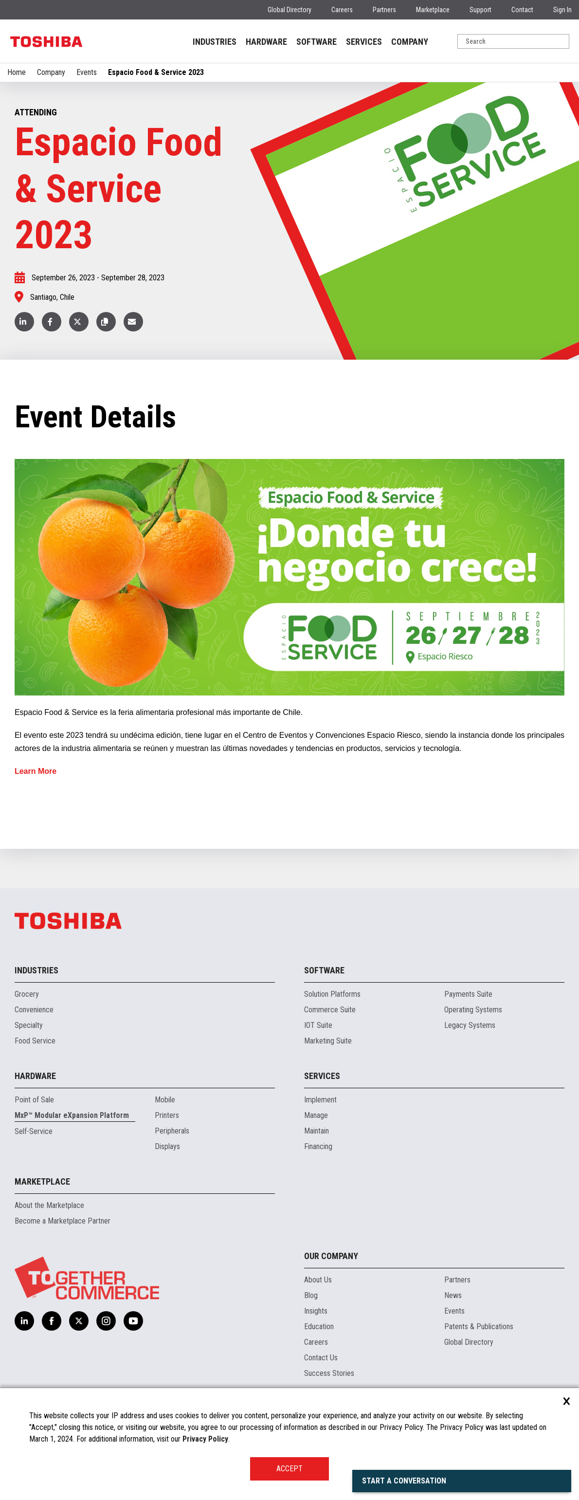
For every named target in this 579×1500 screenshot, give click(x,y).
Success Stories (329, 1373)
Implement (320, 1099)
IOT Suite (318, 1025)
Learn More (35, 771)
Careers (342, 10)
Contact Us (321, 1357)
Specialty (29, 1025)
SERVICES (364, 42)
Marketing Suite (328, 1040)
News (453, 1295)
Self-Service (34, 1131)
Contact (522, 10)
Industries (36, 970)
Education (319, 1326)
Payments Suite (468, 994)
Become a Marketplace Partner (62, 1221)
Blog (311, 1295)
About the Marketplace (49, 1205)
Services (322, 1076)
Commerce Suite (330, 1009)
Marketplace (433, 10)
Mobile (165, 1099)
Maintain (316, 1130)
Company (51, 72)
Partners (384, 10)
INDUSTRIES (214, 42)
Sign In (562, 10)
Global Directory (289, 10)
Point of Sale (34, 1099)
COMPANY (409, 42)
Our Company (331, 1256)
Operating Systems (473, 1009)
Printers (167, 1115)
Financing (318, 1146)
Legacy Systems (469, 1025)
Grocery (27, 994)
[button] (106, 321)
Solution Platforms (332, 994)
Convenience (34, 1009)
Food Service (35, 1040)
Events (86, 72)
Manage (316, 1115)
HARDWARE (266, 42)
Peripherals (172, 1130)
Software (324, 970)
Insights (315, 1311)
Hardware (35, 1076)
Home (16, 72)
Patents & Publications (478, 1326)
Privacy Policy (205, 1439)
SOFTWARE (316, 42)
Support (480, 10)
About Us (318, 1279)
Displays (167, 1146)
